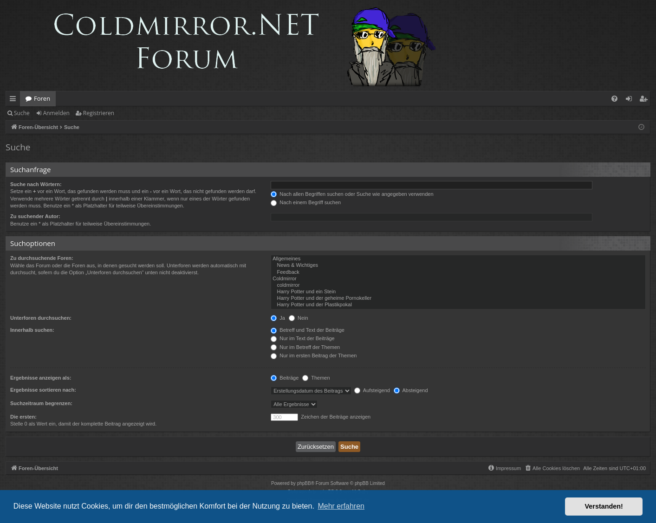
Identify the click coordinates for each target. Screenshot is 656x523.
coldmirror (458, 285)
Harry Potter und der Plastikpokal (458, 305)
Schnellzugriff (14, 100)
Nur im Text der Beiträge (302, 338)
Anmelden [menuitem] (631, 100)
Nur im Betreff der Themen (305, 347)
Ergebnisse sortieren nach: (43, 390)
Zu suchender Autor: (35, 216)
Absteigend (411, 390)
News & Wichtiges (458, 265)
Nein (298, 318)
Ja (278, 318)
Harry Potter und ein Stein (458, 292)
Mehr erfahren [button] (341, 506)
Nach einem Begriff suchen (306, 202)
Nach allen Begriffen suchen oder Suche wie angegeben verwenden (352, 194)
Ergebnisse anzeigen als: (40, 378)
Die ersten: (23, 417)
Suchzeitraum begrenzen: (41, 403)
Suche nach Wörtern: (36, 184)
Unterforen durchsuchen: (40, 318)
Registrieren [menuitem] (645, 100)
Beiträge (285, 378)
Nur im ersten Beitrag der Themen (314, 355)
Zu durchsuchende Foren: (41, 258)
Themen (316, 378)
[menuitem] (614, 98)
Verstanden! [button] (604, 506)
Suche (22, 113)
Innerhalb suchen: (32, 330)
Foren (42, 98)
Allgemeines (458, 259)
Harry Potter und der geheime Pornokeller (458, 298)
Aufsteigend (372, 390)
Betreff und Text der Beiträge (307, 330)
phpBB (304, 483)
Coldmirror (458, 279)
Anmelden (56, 113)
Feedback (458, 272)
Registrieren (98, 113)
